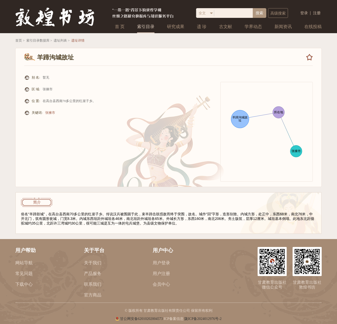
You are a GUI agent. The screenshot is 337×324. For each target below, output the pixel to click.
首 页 (120, 26)
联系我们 (92, 284)
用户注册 (161, 273)
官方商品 (92, 295)
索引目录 (145, 26)
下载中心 (24, 284)
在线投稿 (313, 26)
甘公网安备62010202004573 (141, 319)
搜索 (259, 13)
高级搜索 (278, 13)
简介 (37, 202)
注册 (317, 13)
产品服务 (92, 273)
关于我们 (92, 262)
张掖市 (50, 113)
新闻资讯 (283, 26)
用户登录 (161, 262)
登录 (304, 13)
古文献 (225, 26)
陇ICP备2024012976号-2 (202, 319)
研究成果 (175, 26)
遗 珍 (202, 26)
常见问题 (24, 273)
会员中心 (161, 284)
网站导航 (24, 262)
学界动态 (253, 26)
